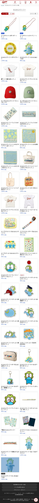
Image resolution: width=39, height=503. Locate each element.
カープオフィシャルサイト (10, 493)
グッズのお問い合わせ (19, 487)
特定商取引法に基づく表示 (19, 484)
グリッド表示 (5, 13)
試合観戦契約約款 (19, 494)
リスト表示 (11, 13)
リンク (19, 493)
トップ (2, 5)
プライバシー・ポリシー (19, 489)
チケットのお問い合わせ (28, 493)
